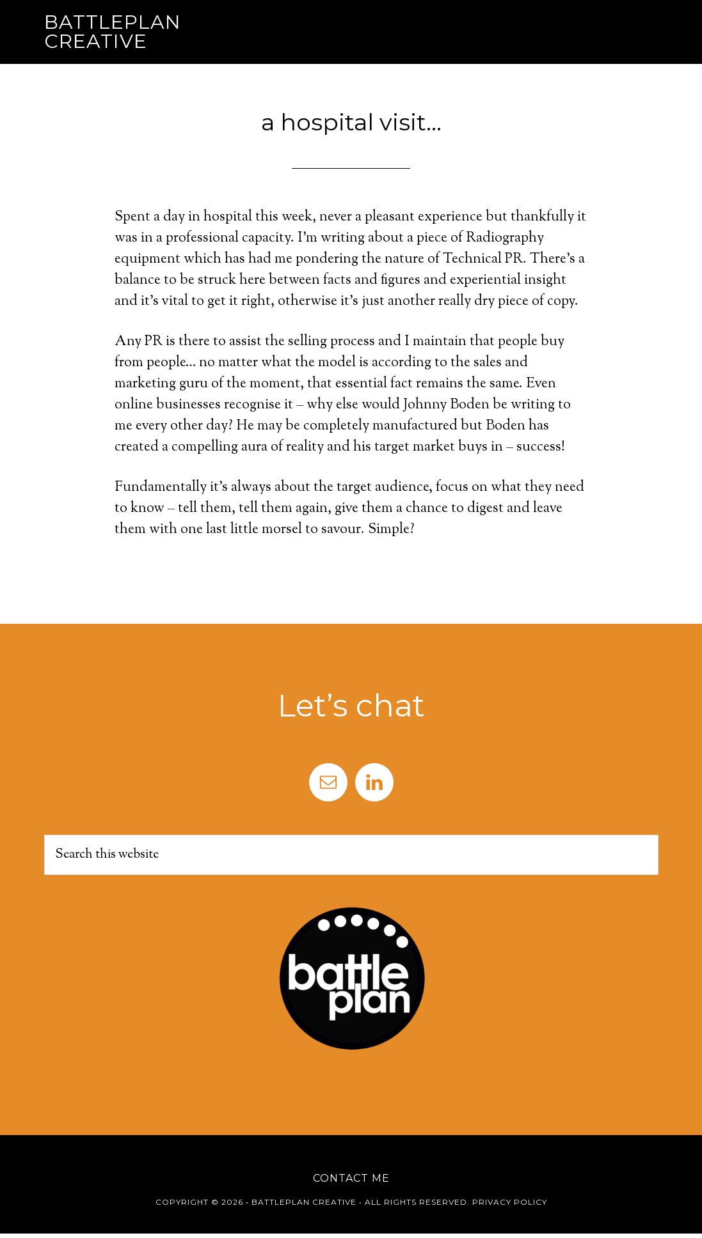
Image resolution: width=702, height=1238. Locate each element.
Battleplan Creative (112, 31)
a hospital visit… (351, 122)
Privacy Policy (509, 1202)
